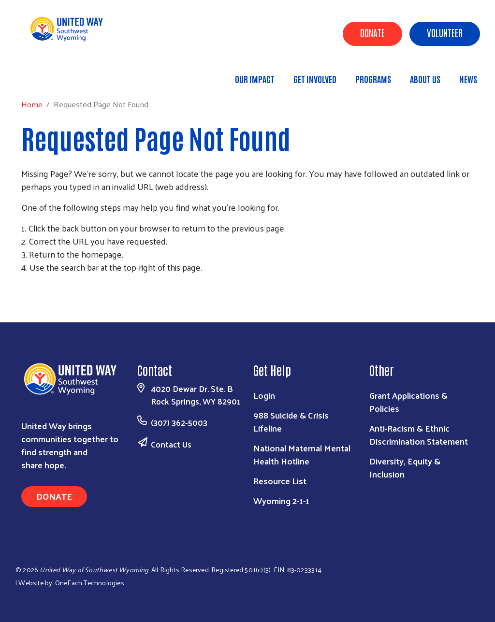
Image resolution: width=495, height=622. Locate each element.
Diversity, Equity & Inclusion (404, 467)
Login (264, 395)
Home (56, 75)
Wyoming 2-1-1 (281, 500)
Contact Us (171, 444)
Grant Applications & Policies (408, 402)
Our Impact (255, 79)
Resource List (279, 480)
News (468, 79)
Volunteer (445, 32)
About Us (425, 79)
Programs (373, 79)
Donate (372, 32)
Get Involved (314, 79)
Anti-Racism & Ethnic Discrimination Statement (418, 434)
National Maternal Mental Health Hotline (301, 454)
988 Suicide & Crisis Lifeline (291, 421)
